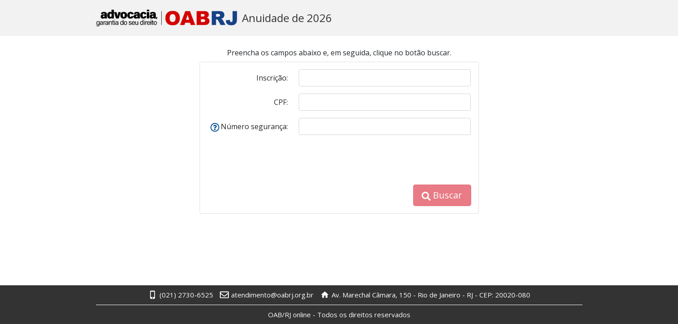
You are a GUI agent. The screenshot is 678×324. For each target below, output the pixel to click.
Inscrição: (272, 78)
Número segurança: (249, 126)
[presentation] (402, 159)
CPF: (281, 102)
